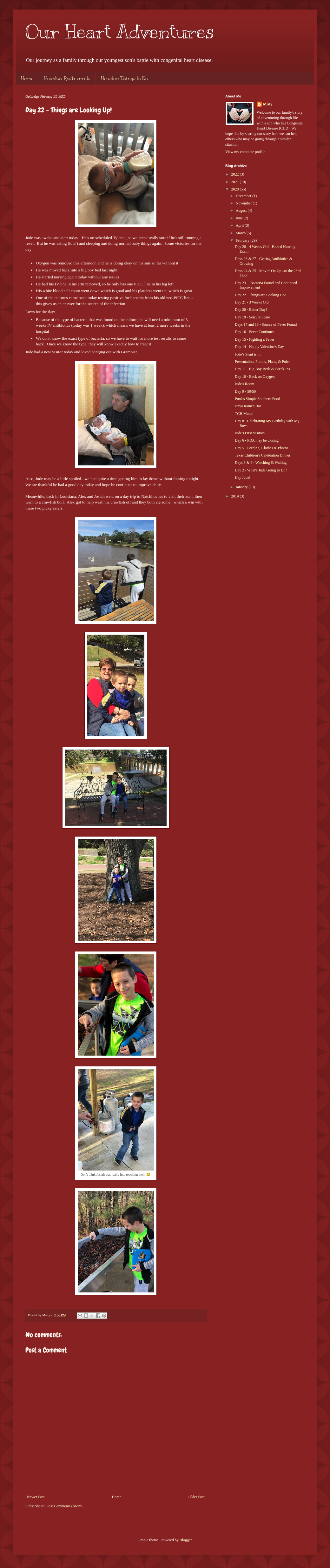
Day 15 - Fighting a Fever (254, 339)
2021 (235, 182)
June (240, 218)
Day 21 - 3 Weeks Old (251, 302)
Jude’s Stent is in (248, 354)
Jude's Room (244, 384)
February (243, 240)
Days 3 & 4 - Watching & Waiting (261, 462)
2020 (235, 189)
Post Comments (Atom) (64, 1506)
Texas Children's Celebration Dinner (262, 455)
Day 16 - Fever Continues (254, 332)
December (244, 196)
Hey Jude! (242, 477)
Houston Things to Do (124, 78)
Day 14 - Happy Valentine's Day (259, 346)
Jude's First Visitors (250, 433)
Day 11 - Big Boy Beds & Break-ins (262, 369)
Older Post (196, 1497)
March (241, 233)
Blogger (186, 1540)
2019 (235, 496)
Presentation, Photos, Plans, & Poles (262, 361)
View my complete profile (245, 152)
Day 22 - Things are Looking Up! (260, 295)
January (242, 487)
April (240, 225)
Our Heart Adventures (119, 31)
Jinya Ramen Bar (248, 406)
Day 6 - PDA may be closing (257, 440)
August (242, 210)
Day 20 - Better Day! (251, 309)
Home (27, 78)
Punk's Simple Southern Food (257, 399)
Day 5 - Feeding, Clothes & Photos (261, 448)
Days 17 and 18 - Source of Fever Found (266, 324)
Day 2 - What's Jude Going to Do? (261, 470)
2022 (235, 174)
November (244, 203)
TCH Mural (244, 413)
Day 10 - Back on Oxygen (255, 376)
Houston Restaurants (67, 78)
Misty (267, 104)
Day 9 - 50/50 (245, 391)
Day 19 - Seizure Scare (252, 317)
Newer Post (36, 1497)
